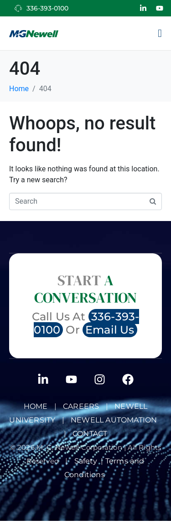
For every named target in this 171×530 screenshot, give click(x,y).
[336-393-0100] (18, 8)
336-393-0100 (47, 8)
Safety (87, 461)
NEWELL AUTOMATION (114, 420)
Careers (81, 406)
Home (36, 406)
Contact (90, 433)
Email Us (110, 329)
